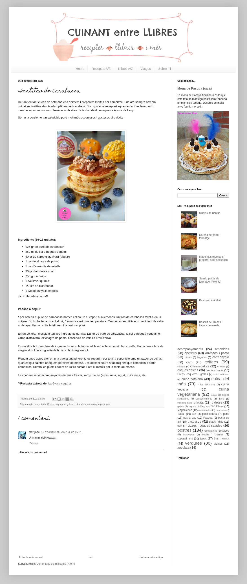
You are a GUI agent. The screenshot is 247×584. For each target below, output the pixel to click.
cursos (214, 395)
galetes (217, 402)
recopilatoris (210, 430)
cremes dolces (214, 370)
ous (194, 414)
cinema (221, 366)
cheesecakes (199, 366)
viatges (218, 443)
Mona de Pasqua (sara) (194, 88)
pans (226, 413)
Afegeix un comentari (33, 452)
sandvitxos (188, 434)
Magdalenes (184, 410)
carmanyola (220, 357)
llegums (205, 406)
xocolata (183, 447)
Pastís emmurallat (210, 300)
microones (221, 410)
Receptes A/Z (101, 68)
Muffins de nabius (209, 213)
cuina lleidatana (206, 384)
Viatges (145, 68)
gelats (180, 406)
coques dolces (187, 370)
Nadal (180, 413)
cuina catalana (192, 379)
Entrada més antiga (151, 557)
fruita (200, 402)
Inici (91, 557)
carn (189, 362)
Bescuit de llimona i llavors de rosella (210, 324)
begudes (202, 357)
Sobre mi (164, 68)
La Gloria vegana (59, 383)
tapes (203, 438)
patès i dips (216, 421)
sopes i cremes (212, 434)
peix (179, 425)
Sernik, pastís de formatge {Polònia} (210, 280)
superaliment (185, 438)
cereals (181, 366)
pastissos (194, 421)
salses (225, 430)
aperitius (191, 353)
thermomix (221, 438)
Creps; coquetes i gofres (60, 404)
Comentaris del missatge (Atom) (55, 563)
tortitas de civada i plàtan (49, 106)
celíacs (211, 362)
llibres (219, 406)
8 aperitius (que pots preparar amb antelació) (213, 258)
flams (221, 398)
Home (80, 68)
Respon (33, 443)
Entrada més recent (31, 557)
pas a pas (189, 417)
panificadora (209, 413)
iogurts (192, 406)
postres (184, 430)
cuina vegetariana (100, 404)
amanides (222, 349)
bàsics (188, 357)
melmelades (205, 410)
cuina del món (82, 404)
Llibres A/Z (125, 68)
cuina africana (221, 374)
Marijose (34, 432)
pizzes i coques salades (204, 425)
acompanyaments (190, 349)
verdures (193, 443)
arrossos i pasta (217, 353)
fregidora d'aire (184, 403)
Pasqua (207, 417)
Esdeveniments (203, 398)
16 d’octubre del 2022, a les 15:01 (61, 432)
